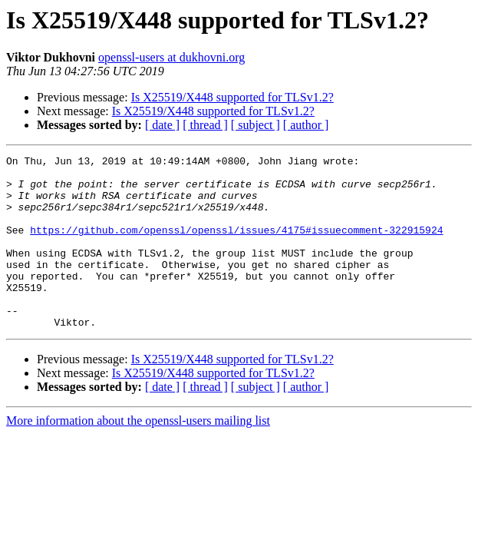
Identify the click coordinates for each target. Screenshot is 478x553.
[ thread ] (205, 124)
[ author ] (306, 124)
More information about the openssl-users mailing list (138, 455)
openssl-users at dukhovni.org (171, 57)
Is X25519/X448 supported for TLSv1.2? (232, 97)
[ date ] (162, 124)
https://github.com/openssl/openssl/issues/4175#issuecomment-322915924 (236, 246)
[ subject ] (255, 124)
